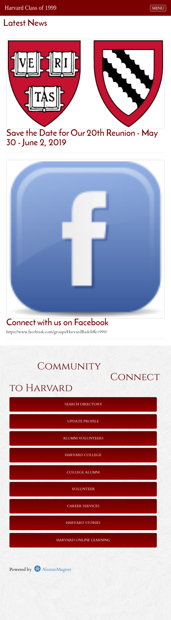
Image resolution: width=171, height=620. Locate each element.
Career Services (83, 506)
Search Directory (83, 404)
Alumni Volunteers (83, 438)
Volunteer (83, 489)
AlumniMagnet (52, 569)
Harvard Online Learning (83, 540)
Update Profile (83, 421)
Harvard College (83, 455)
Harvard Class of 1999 (30, 8)
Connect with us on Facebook (57, 323)
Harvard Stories (83, 522)
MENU (159, 8)
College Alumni (83, 472)
